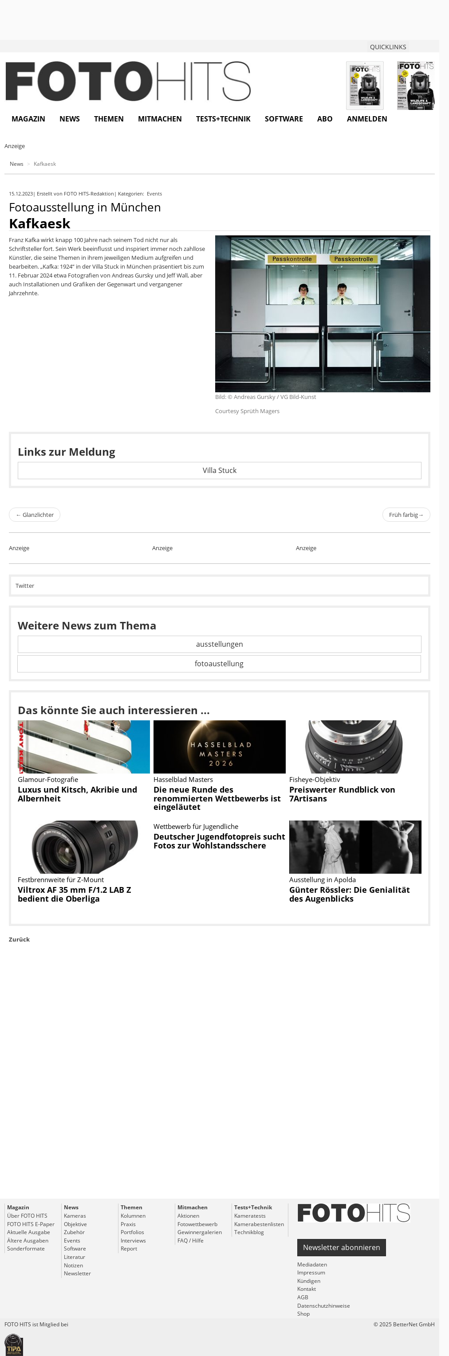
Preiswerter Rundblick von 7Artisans (342, 794)
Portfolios (132, 1232)
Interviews (133, 1240)
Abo (325, 119)
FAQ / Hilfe (190, 1240)
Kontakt (306, 1289)
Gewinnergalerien (199, 1232)
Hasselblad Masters (183, 779)
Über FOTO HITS (27, 1215)
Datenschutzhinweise (323, 1305)
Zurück (19, 939)
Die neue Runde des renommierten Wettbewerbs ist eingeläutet (217, 798)
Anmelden (367, 119)
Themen (109, 119)
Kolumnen (133, 1215)
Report (129, 1248)
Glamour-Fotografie (48, 779)
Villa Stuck (219, 470)
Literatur (74, 1257)
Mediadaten (312, 1264)
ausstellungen (219, 644)
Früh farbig (406, 514)
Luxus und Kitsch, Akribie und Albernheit (77, 794)
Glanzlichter (35, 515)
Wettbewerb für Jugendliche (196, 826)
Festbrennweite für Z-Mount (61, 879)
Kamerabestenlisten (259, 1224)
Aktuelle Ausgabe (28, 1232)
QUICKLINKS (388, 47)
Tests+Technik (223, 119)
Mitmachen (160, 119)
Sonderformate (26, 1248)
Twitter (25, 586)
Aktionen (188, 1215)
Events (155, 193)
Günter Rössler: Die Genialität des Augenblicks (349, 894)
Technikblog (249, 1232)
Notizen (73, 1265)
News (69, 119)
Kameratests (250, 1215)
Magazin (28, 119)
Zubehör (74, 1232)
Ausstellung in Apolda (322, 879)
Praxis (128, 1224)
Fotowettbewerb (197, 1224)
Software (284, 119)
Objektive (75, 1224)
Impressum (311, 1272)
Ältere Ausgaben (27, 1240)
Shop (303, 1313)
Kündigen (308, 1281)
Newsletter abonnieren (341, 1247)
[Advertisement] (219, 1091)
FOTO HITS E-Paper (31, 1224)
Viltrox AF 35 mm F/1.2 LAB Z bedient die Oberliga (74, 894)
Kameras (75, 1215)
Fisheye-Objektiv (314, 779)
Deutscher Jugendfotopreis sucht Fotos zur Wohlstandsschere (219, 841)
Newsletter (77, 1273)
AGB (302, 1297)
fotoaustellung (219, 663)
